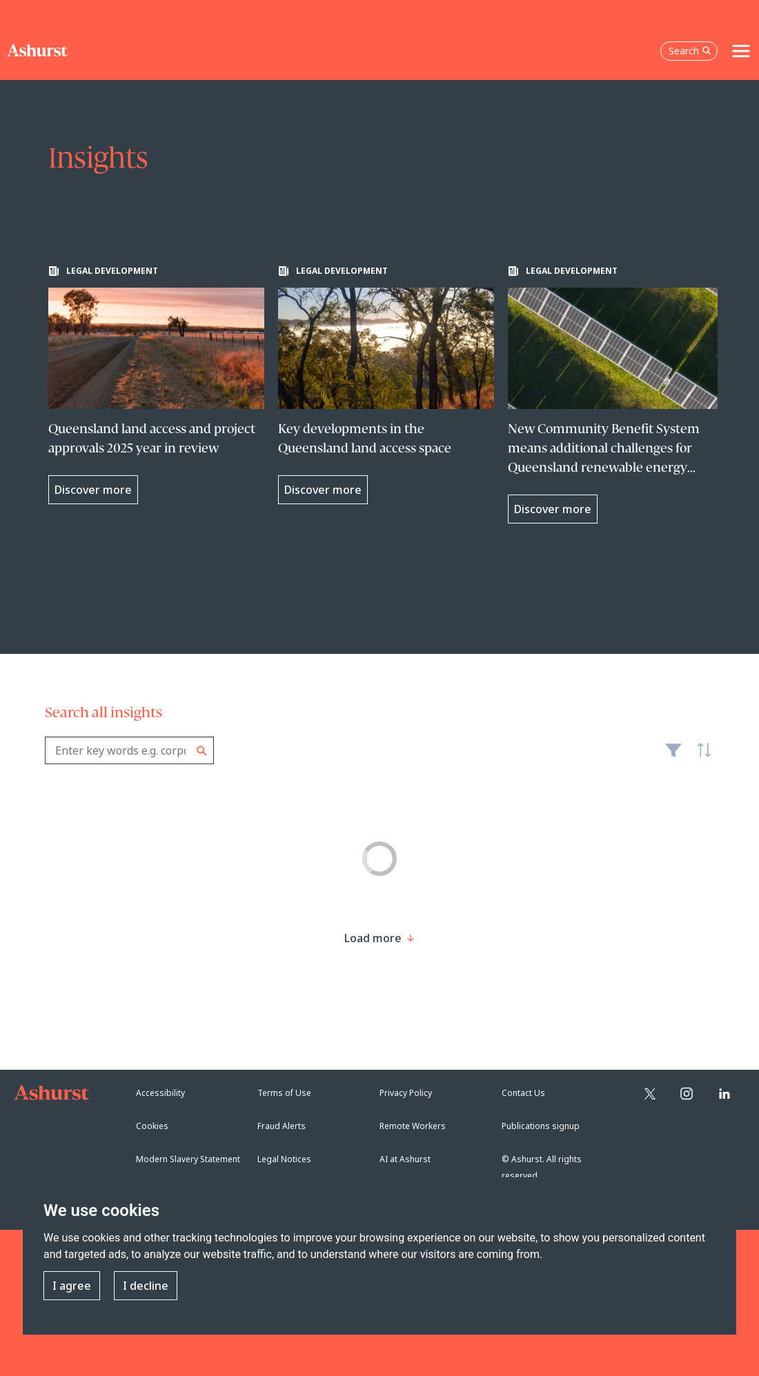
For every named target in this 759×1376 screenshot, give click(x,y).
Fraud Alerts (281, 1126)
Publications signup (541, 1126)
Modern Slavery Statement (188, 1159)
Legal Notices (284, 1159)
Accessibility (160, 1093)
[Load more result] (373, 938)
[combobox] (129, 750)
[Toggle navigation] (741, 51)
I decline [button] (145, 1285)
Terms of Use (284, 1093)
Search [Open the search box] (690, 50)
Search (202, 750)
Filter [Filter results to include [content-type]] (673, 756)
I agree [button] (71, 1285)
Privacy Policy (405, 1093)
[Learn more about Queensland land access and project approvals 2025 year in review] (156, 385)
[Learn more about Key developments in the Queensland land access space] (386, 385)
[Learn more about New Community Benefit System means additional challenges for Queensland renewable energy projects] (616, 395)
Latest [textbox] (700, 757)
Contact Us (523, 1093)
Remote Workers (412, 1126)
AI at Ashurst (405, 1159)
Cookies (152, 1126)
